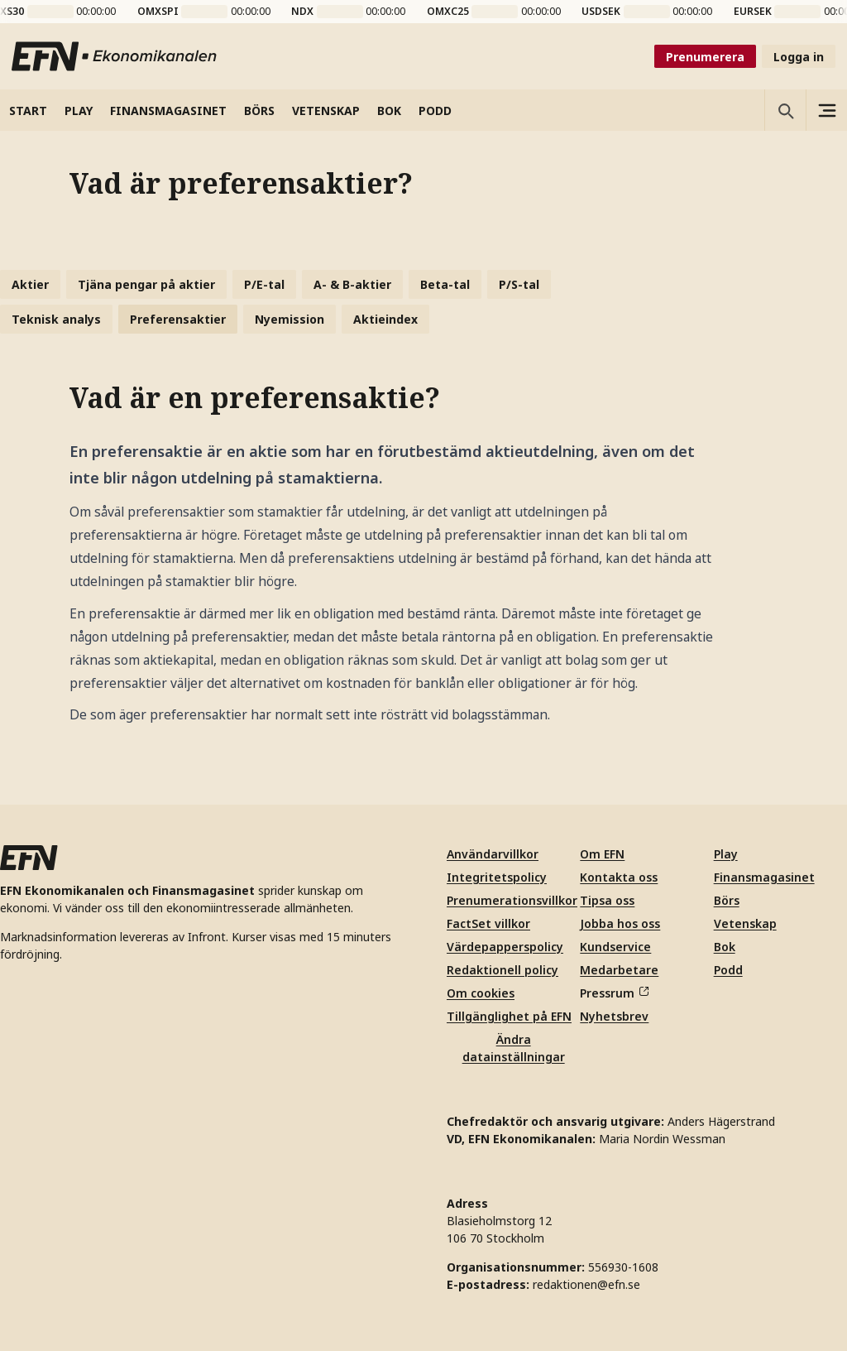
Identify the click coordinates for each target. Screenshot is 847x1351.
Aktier (30, 284)
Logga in (798, 57)
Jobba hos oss (620, 923)
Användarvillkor (492, 854)
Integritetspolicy (497, 877)
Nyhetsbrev (614, 1016)
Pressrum (614, 993)
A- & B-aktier (352, 284)
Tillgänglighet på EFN (509, 1016)
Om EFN (602, 854)
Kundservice (615, 946)
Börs (726, 900)
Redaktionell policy (502, 970)
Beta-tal (445, 284)
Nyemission (289, 319)
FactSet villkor (488, 923)
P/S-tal (519, 284)
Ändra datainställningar (513, 1048)
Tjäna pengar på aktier (146, 284)
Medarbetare (619, 970)
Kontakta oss (619, 877)
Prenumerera (705, 57)
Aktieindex (385, 319)
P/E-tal (264, 284)
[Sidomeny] (826, 110)
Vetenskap (745, 923)
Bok (724, 946)
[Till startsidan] (115, 56)
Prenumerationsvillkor (512, 900)
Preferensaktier (178, 319)
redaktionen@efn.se (586, 1284)
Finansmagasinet (764, 877)
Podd (728, 970)
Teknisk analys (56, 319)
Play (726, 854)
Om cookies (480, 993)
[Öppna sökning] (785, 110)
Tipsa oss (607, 900)
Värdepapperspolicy (505, 946)
